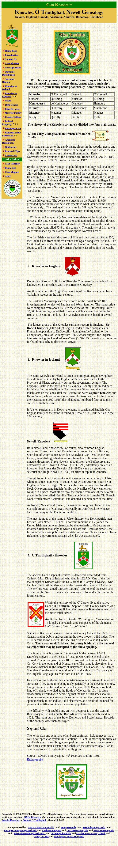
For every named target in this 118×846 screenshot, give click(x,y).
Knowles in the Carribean (11, 134)
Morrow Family (13, 112)
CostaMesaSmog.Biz (77, 830)
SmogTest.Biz (41, 836)
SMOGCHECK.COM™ (41, 827)
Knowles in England (9, 95)
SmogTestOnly (68, 827)
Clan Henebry (12, 163)
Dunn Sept (10, 167)
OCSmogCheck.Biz (61, 833)
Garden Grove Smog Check (90, 833)
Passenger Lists (13, 128)
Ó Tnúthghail (34, 820)
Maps (8, 100)
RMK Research (32, 817)
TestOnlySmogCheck (94, 827)
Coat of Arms (12, 63)
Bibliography (35, 759)
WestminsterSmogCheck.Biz (30, 833)
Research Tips (12, 151)
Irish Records (12, 109)
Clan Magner (12, 172)
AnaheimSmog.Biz (51, 830)
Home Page (11, 50)
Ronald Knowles (10, 820)
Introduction (11, 55)
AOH (8, 176)
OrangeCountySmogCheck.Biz (20, 830)
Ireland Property (7, 123)
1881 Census (11, 104)
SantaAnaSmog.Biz (103, 830)
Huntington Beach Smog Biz (69, 836)
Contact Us (11, 59)
